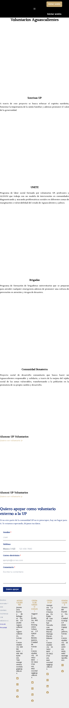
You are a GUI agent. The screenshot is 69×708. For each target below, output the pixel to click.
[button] (54, 4)
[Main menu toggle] (34, 9)
